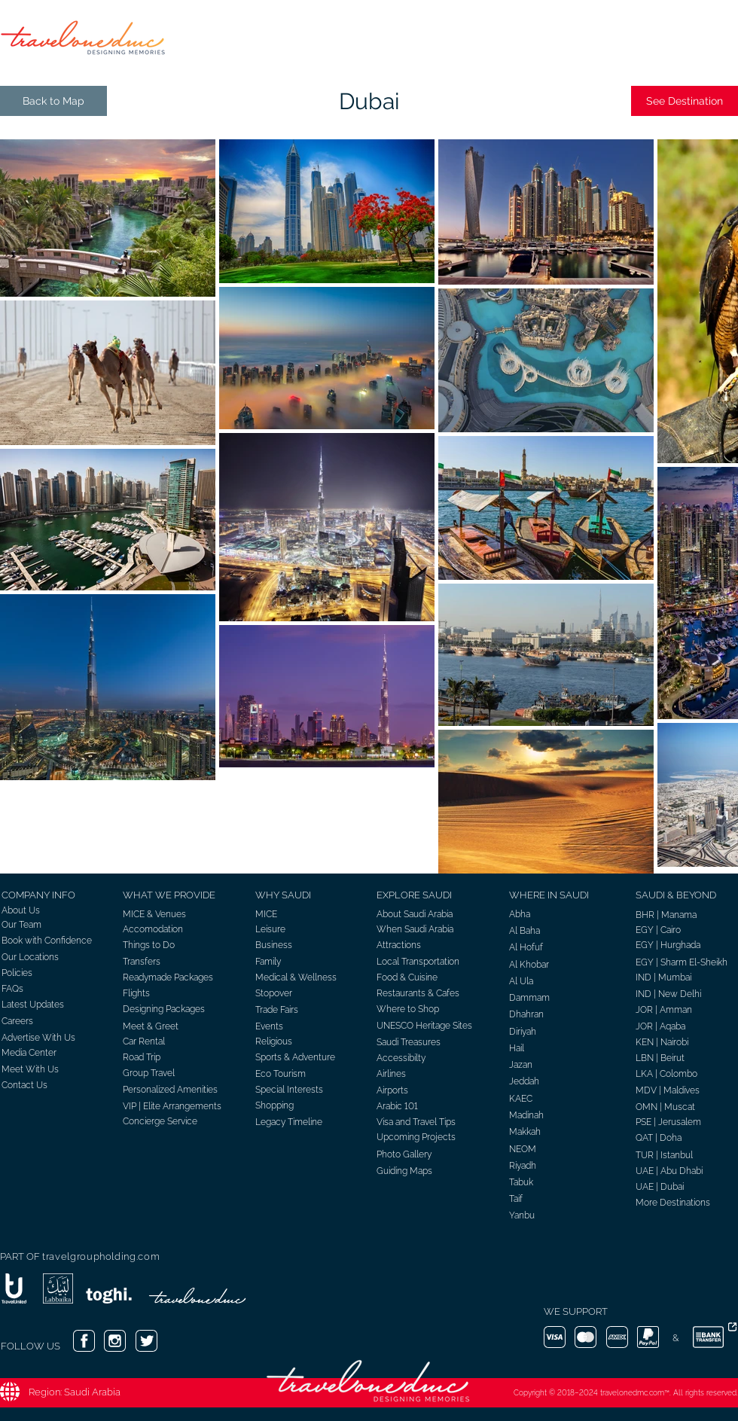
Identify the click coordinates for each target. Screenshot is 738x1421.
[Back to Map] (53, 101)
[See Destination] (684, 101)
